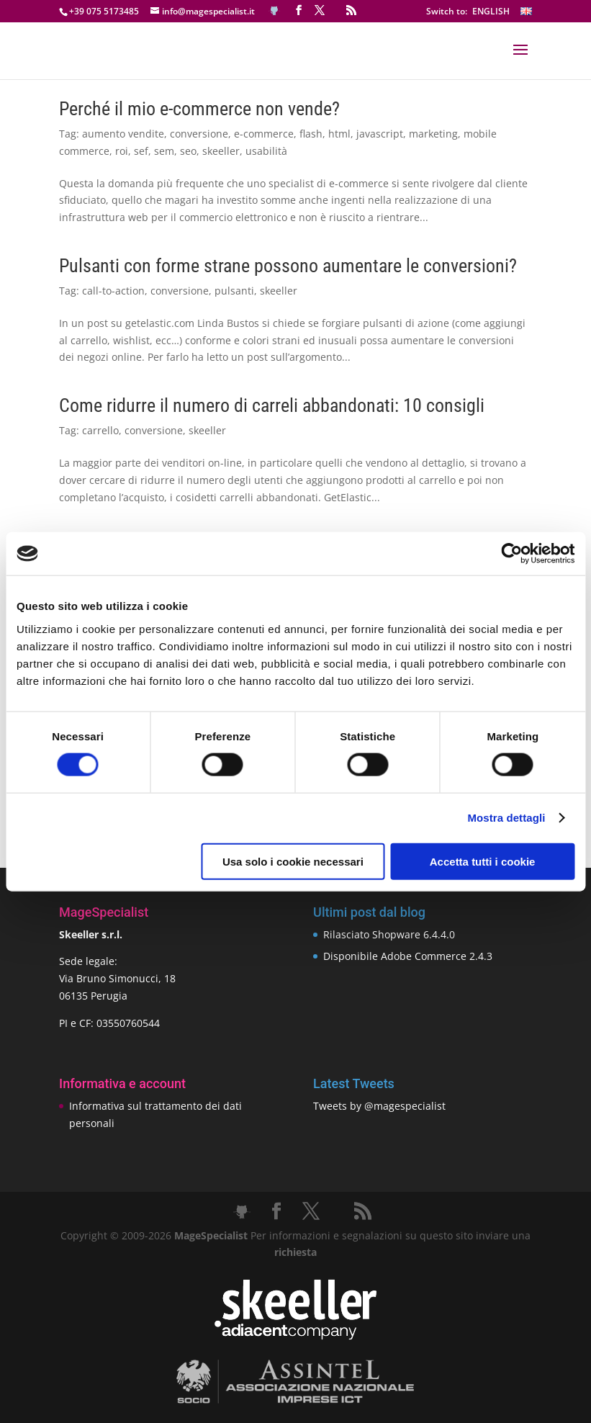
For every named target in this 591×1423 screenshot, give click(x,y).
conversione (199, 133)
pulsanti (234, 290)
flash (310, 133)
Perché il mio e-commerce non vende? (199, 109)
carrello (100, 430)
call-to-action (113, 290)
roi (121, 151)
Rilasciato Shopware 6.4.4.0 (389, 934)
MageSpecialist (211, 1235)
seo (188, 151)
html (339, 133)
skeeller (221, 151)
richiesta (295, 1252)
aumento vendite (123, 133)
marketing (433, 133)
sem (164, 151)
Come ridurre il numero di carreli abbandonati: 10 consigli (271, 405)
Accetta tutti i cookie (483, 861)
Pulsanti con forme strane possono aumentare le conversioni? (288, 266)
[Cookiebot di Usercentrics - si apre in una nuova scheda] (511, 554)
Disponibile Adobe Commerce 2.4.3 (407, 956)
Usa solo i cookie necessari (293, 861)
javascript (379, 133)
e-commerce (264, 133)
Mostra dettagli (506, 818)
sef (141, 151)
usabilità (266, 151)
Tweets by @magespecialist (379, 1106)
